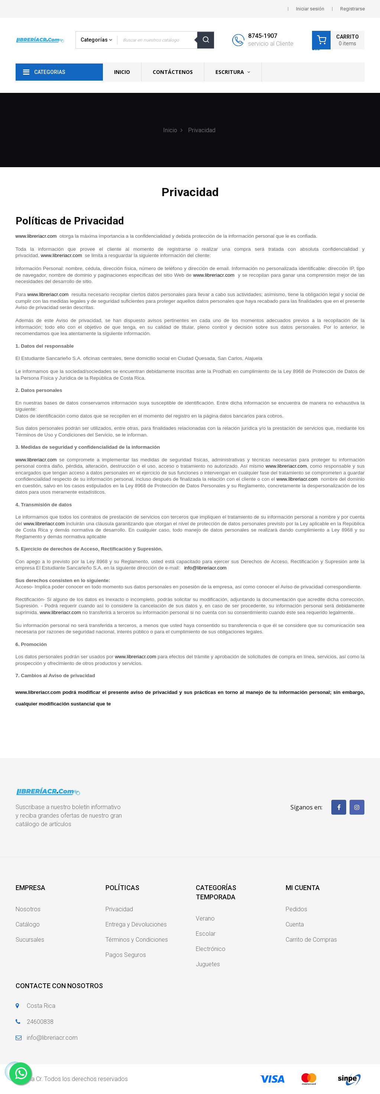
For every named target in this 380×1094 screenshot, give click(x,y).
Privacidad (119, 909)
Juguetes (208, 964)
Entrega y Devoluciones (136, 924)
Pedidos (296, 909)
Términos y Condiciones (136, 939)
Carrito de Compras (311, 939)
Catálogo (28, 924)
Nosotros (28, 909)
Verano (205, 918)
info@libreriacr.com (52, 1037)
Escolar (205, 933)
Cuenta (295, 924)
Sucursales (30, 939)
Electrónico (210, 948)
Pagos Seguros (125, 954)
